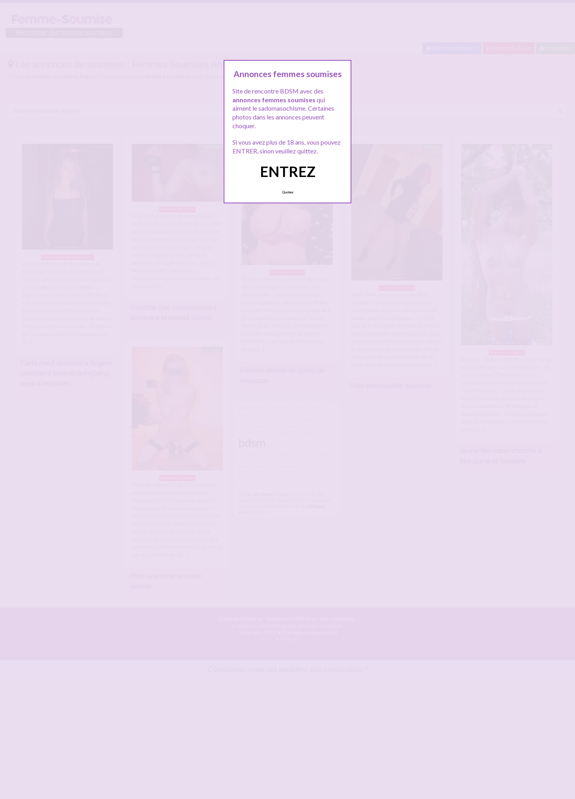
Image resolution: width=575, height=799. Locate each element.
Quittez (287, 192)
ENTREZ (287, 171)
